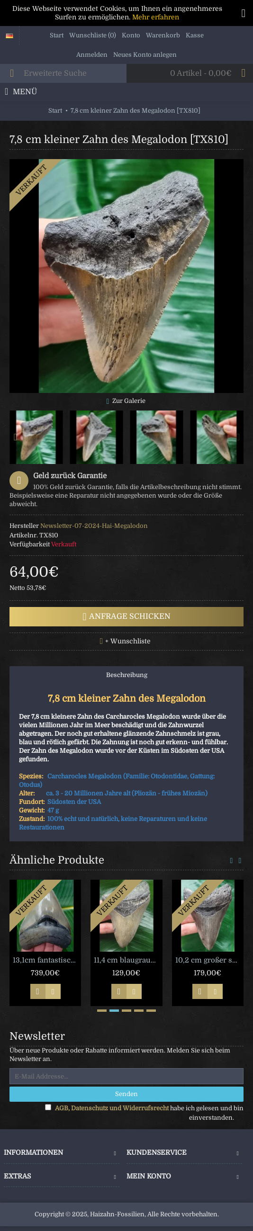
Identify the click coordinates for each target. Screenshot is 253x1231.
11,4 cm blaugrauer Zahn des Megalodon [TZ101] (128, 960)
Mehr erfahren (155, 17)
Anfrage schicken (126, 616)
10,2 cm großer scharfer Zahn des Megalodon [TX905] (209, 960)
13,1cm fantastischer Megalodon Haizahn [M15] (47, 960)
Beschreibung (126, 674)
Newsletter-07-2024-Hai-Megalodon (94, 525)
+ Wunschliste (128, 641)
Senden (126, 1093)
